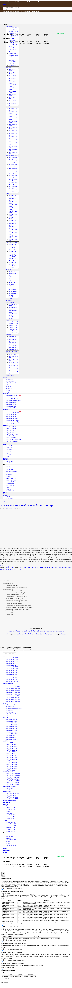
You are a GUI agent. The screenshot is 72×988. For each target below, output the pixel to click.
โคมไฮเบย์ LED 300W (11, 719)
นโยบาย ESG (9, 612)
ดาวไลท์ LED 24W (13, 322)
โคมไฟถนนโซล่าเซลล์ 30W (13, 699)
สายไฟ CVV (9, 449)
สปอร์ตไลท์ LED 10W (11, 770)
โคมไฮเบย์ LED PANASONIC (13, 400)
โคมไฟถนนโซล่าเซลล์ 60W (13, 694)
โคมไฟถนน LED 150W (12, 665)
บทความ (5, 492)
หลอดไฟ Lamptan (13, 65)
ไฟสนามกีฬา (9, 298)
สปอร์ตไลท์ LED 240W (11, 753)
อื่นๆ (4, 464)
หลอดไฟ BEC (12, 62)
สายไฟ (4, 444)
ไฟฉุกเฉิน (8, 476)
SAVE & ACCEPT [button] (5, 978)
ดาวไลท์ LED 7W (13, 327)
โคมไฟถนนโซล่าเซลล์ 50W (13, 696)
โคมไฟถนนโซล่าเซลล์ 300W (13, 685)
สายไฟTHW (6, 569)
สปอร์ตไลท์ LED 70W (11, 762)
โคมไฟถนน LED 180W (12, 663)
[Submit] (6, 9)
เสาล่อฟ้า (11, 297)
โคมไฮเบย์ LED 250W (11, 721)
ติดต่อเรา (5, 495)
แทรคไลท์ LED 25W (11, 824)
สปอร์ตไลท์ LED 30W (11, 766)
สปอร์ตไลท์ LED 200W (11, 755)
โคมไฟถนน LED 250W (12, 659)
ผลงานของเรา (6, 850)
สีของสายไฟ (13, 569)
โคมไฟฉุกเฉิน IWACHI (11, 480)
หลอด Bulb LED (13, 28)
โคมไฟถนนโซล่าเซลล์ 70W (13, 692)
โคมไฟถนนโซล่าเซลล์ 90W (13, 690)
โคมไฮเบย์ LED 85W (11, 735)
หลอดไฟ (10, 631)
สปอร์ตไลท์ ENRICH (11, 427)
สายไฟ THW (9, 445)
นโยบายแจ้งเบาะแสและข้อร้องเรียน (15, 602)
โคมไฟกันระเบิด (10, 468)
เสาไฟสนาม (9, 300)
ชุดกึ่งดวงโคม (12, 354)
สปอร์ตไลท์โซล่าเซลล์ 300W (13, 773)
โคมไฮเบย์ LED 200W (11, 724)
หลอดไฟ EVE (12, 63)
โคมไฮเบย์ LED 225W (11, 723)
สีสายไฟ (19, 569)
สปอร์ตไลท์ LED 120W (11, 759)
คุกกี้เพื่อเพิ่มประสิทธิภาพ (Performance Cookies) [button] (13, 940)
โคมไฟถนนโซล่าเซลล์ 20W (13, 701)
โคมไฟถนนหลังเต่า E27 (12, 420)
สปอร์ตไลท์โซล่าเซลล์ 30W (12, 782)
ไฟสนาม (5, 443)
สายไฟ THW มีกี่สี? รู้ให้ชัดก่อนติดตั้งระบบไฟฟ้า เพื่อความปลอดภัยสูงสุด (26, 506)
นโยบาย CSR (9, 614)
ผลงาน (4, 493)
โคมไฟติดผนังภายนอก (11, 471)
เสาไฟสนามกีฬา (13, 282)
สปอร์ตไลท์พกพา (10, 302)
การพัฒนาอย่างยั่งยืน (8, 611)
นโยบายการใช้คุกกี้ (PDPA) (19, 650)
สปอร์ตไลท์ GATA (10, 436)
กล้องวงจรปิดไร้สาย (11, 845)
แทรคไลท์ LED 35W (11, 822)
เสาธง (7, 392)
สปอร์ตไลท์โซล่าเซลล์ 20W (12, 784)
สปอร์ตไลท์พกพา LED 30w (12, 795)
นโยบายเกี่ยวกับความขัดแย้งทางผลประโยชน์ (17, 596)
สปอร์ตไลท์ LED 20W (11, 768)
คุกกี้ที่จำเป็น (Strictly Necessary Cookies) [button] (11, 888)
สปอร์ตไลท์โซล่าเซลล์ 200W (13, 775)
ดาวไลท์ (8, 320)
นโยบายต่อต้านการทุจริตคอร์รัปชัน (14, 598)
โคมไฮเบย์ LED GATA (11, 406)
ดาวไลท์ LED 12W (13, 323)
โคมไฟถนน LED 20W (11, 679)
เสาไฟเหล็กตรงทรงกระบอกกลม (14, 384)
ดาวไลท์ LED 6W (13, 329)
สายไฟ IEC (8, 456)
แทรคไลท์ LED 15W (11, 825)
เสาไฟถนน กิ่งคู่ (12, 289)
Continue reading (5, 566)
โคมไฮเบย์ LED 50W (11, 739)
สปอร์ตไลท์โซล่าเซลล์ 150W (13, 777)
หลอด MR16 (12, 40)
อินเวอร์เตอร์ (9, 463)
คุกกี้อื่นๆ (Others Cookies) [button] (8, 967)
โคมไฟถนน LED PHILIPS (12, 412)
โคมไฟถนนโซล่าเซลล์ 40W (13, 697)
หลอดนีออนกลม (13, 53)
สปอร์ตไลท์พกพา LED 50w (12, 793)
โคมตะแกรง (9, 466)
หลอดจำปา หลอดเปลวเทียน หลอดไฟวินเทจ (13, 44)
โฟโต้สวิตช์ (8, 489)
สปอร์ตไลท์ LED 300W (11, 750)
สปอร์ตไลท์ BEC (10, 432)
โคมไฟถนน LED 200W (12, 661)
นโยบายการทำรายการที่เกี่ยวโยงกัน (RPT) (16, 600)
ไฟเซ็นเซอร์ (9, 474)
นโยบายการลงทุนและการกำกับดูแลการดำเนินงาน (18, 605)
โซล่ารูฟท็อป (6, 459)
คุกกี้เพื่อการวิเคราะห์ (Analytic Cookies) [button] (11, 949)
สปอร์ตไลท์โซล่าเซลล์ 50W (12, 781)
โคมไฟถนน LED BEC (11, 416)
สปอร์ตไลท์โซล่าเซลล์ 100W (13, 779)
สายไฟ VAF (9, 453)
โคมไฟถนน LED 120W (12, 667)
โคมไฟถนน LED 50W (11, 676)
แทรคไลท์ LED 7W (13, 347)
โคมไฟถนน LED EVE (11, 414)
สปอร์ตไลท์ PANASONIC (12, 434)
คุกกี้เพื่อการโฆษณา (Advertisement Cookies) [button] (13, 960)
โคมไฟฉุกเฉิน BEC (10, 478)
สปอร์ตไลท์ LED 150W (11, 757)
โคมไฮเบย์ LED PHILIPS (12, 398)
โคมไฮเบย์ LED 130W (11, 730)
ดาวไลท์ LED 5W (13, 331)
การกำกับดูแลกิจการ (8, 589)
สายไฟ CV (8, 451)
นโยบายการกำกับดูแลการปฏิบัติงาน (15, 603)
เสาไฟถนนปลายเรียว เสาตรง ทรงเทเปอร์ (13, 278)
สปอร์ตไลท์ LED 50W (11, 764)
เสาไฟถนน (8, 269)
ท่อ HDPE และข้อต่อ (11, 491)
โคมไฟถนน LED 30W (11, 677)
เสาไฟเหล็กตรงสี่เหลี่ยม (11, 383)
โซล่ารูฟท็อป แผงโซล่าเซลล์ (9, 786)
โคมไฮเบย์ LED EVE (11, 402)
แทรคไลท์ (8, 334)
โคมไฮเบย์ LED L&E (11, 404)
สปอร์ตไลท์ (8, 193)
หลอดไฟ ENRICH (13, 55)
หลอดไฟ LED (9, 26)
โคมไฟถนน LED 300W (12, 657)
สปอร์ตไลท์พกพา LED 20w (12, 797)
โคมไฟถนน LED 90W (11, 670)
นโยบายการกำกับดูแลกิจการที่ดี (14, 591)
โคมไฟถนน (9, 106)
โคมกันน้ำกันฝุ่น (10, 375)
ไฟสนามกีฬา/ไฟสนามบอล (12, 743)
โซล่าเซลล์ (55, 634)
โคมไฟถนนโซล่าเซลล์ (11, 155)
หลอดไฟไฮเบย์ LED (14, 37)
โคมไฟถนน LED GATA (11, 418)
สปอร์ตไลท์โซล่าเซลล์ (11, 242)
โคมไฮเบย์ (8, 67)
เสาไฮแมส (11, 284)
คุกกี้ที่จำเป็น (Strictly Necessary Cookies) (12, 891)
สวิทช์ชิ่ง (8, 487)
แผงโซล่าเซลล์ (9, 461)
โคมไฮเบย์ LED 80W (11, 737)
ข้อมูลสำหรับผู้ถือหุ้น (8, 583)
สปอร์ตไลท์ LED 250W (11, 752)
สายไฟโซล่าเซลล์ (10, 483)
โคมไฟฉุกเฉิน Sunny (11, 482)
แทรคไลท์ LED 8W (13, 345)
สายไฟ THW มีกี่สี (32, 567)
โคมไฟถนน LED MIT (11, 423)
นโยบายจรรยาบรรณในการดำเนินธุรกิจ (16, 592)
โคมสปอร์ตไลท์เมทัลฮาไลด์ (9, 800)
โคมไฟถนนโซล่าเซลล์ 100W (13, 688)
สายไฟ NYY (9, 455)
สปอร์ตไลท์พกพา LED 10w (12, 799)
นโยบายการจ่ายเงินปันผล (12, 585)
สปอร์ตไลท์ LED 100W (11, 761)
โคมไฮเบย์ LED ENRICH (12, 395)
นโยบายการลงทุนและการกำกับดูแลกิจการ (16, 587)
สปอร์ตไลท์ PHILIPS (11, 428)
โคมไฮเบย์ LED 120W (11, 732)
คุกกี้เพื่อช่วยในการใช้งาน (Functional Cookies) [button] (13, 923)
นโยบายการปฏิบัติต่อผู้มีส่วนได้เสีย (14, 594)
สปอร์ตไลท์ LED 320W (11, 748)
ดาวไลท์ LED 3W (13, 332)
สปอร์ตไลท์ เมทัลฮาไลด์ (12, 441)
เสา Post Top (12, 271)
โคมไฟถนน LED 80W (11, 672)
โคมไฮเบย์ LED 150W (11, 728)
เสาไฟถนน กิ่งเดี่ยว (13, 291)
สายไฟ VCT (9, 447)
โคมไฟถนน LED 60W (11, 674)
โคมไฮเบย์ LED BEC (11, 397)
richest (20, 509)
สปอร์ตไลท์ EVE (10, 430)
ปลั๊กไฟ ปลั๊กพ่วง (10, 485)
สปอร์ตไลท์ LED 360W (11, 746)
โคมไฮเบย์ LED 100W (11, 734)
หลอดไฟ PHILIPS (13, 57)
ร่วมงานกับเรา (9, 498)
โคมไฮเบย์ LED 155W (11, 726)
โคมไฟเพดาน (31, 634)
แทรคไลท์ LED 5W (13, 349)
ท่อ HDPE (8, 843)
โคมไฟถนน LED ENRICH (12, 411)
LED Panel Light (10, 473)
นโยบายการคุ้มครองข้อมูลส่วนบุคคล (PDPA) (17, 609)
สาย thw (21, 567)
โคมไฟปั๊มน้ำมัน (10, 469)
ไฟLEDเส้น (5, 458)
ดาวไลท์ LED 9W (13, 325)
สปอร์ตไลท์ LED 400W (11, 744)
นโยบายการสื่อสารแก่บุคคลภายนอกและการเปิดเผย (19, 607)
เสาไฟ (4, 703)
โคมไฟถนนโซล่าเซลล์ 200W (13, 686)
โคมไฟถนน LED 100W (12, 668)
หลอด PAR (11, 38)
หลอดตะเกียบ (12, 48)
